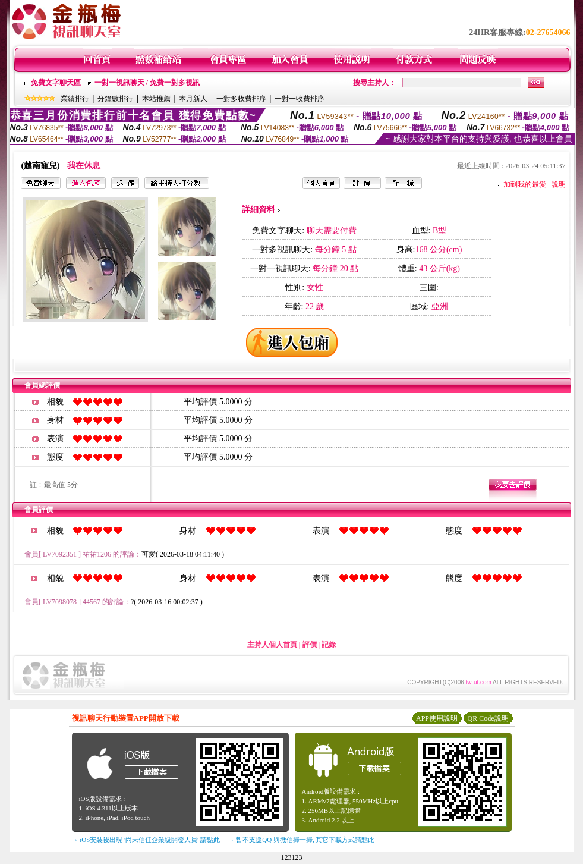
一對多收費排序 (241, 99)
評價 (309, 644)
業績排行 (75, 99)
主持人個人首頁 (272, 644)
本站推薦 (156, 99)
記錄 (329, 644)
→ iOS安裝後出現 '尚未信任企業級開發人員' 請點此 (146, 839)
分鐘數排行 (115, 99)
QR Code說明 (488, 718)
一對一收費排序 (299, 99)
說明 (559, 184)
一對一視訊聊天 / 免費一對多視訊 (147, 82)
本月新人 (193, 99)
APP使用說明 (437, 718)
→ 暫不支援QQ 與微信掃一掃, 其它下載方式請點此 (301, 839)
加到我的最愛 (524, 184)
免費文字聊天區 (56, 82)
